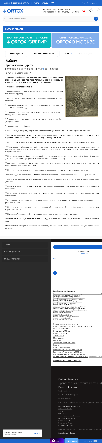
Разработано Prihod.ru (66, 433)
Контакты (35, 3)
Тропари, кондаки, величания (64, 343)
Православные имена (61, 347)
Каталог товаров (51, 29)
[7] (17, 69)
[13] (32, 69)
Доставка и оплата (21, 3)
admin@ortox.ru (71, 379)
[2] (8, 69)
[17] (43, 69)
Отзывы (45, 3)
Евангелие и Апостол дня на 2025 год (67, 352)
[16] (40, 69)
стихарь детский (64, 413)
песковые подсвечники (66, 418)
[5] (13, 69)
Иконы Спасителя (60, 333)
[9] (21, 69)
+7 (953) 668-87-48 (49, 12)
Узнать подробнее (10, 434)
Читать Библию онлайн (62, 329)
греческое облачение (66, 425)
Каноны (56, 345)
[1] (6, 69)
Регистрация (92, 3)
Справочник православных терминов (67, 361)
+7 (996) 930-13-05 (49, 9)
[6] (15, 69)
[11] (26, 69)
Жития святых (58, 336)
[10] (23, 69)
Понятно (37, 433)
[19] (48, 69)
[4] (12, 69)
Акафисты (57, 340)
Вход (83, 3)
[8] (19, 69)
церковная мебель (65, 409)
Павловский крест (65, 420)
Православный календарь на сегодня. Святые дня (72, 326)
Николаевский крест (65, 423)
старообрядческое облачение (69, 416)
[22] (57, 69)
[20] (51, 69)
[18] (46, 69)
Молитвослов (58, 338)
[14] (35, 69)
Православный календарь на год (65, 324)
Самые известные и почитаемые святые (69, 354)
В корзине (88, 441)
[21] (54, 69)
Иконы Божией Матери (62, 331)
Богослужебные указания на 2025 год (67, 350)
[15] (37, 69)
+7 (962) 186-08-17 (65, 9)
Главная (7, 3)
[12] (29, 69)
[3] (10, 69)
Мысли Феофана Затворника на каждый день (70, 357)
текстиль (61, 411)
